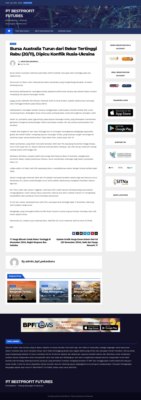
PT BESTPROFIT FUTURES (29, 381)
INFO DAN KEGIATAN (44, 31)
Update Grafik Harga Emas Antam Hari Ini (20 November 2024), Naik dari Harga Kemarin (77, 242)
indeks (13, 101)
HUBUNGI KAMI (64, 31)
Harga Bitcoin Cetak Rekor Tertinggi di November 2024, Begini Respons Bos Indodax (30, 242)
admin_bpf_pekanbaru (29, 61)
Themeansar (88, 396)
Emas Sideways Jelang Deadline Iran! (84, 291)
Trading (13, 43)
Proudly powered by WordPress (59, 396)
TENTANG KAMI (22, 31)
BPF (11, 227)
